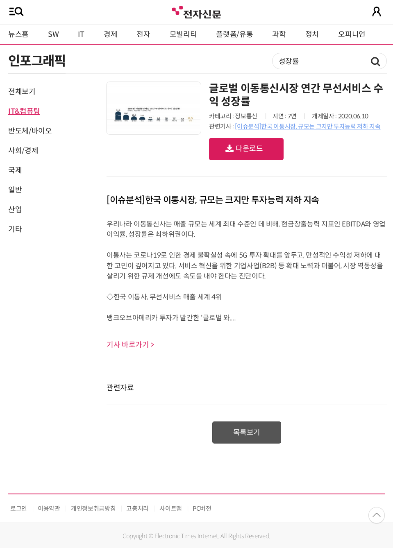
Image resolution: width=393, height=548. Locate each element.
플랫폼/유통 (234, 34)
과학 (279, 34)
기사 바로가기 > (130, 344)
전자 (143, 34)
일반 (15, 190)
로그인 (18, 508)
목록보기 (247, 432)
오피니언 (352, 34)
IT (81, 34)
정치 (312, 34)
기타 (15, 229)
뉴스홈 (18, 34)
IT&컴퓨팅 (24, 111)
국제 (15, 170)
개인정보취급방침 (93, 508)
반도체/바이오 (30, 131)
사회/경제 (23, 150)
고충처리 (137, 508)
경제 (110, 34)
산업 (15, 209)
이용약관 (49, 508)
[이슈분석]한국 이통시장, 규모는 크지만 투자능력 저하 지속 (307, 126)
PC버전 (202, 508)
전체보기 (22, 91)
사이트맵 (170, 508)
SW (53, 34)
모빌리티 (183, 34)
